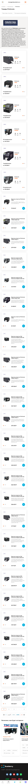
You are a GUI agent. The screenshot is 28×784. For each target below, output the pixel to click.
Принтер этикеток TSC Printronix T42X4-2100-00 (17, 557)
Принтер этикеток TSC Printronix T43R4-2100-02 (17, 597)
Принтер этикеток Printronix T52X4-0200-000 (18, 298)
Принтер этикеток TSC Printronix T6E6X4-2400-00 (17, 537)
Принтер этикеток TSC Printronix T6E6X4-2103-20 (17, 337)
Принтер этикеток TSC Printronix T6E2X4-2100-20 (17, 397)
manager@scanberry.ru (14, 2)
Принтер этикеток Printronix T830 (18, 317)
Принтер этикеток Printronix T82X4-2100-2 (18, 358)
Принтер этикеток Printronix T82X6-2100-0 (18, 378)
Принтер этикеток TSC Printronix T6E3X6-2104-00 (17, 456)
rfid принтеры (7, 753)
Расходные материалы (20, 13)
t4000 (23, 747)
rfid (13, 753)
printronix (15, 750)
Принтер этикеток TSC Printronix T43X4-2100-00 (17, 616)
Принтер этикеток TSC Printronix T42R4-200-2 (16, 577)
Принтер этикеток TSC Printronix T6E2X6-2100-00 (17, 675)
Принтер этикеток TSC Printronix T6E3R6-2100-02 (17, 636)
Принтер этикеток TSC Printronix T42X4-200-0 (17, 258)
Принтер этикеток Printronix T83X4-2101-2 (18, 515)
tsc (4, 750)
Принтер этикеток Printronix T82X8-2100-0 (18, 417)
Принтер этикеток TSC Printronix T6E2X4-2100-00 (17, 278)
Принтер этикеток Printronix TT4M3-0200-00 (18, 219)
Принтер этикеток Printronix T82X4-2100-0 (18, 239)
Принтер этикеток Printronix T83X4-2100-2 (18, 695)
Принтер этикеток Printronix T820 (18, 200)
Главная (3, 6)
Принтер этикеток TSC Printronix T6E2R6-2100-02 (17, 655)
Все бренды (10, 6)
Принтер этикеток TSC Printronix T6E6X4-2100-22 (17, 436)
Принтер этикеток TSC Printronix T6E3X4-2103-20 (17, 496)
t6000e (9, 750)
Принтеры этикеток (7, 13)
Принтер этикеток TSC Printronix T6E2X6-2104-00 (17, 476)
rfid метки (24, 753)
